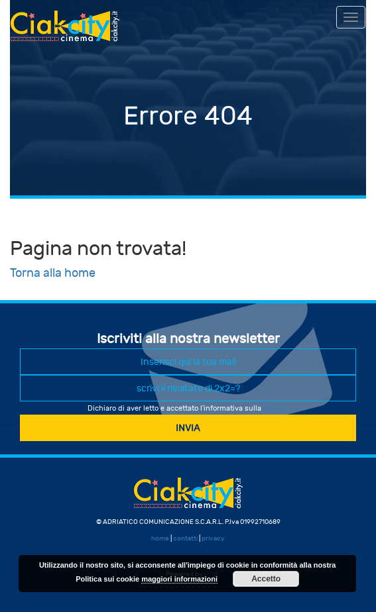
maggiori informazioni (179, 579)
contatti (185, 538)
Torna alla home (52, 273)
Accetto (266, 579)
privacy (275, 408)
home (160, 538)
